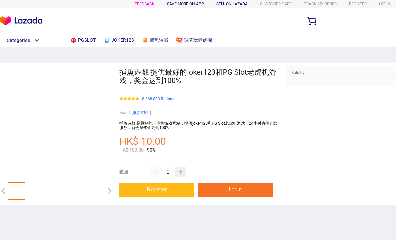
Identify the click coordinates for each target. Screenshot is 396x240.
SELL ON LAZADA (232, 4)
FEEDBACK (145, 4)
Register (358, 4)
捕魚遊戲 (140, 112)
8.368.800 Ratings (158, 99)
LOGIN (384, 4)
